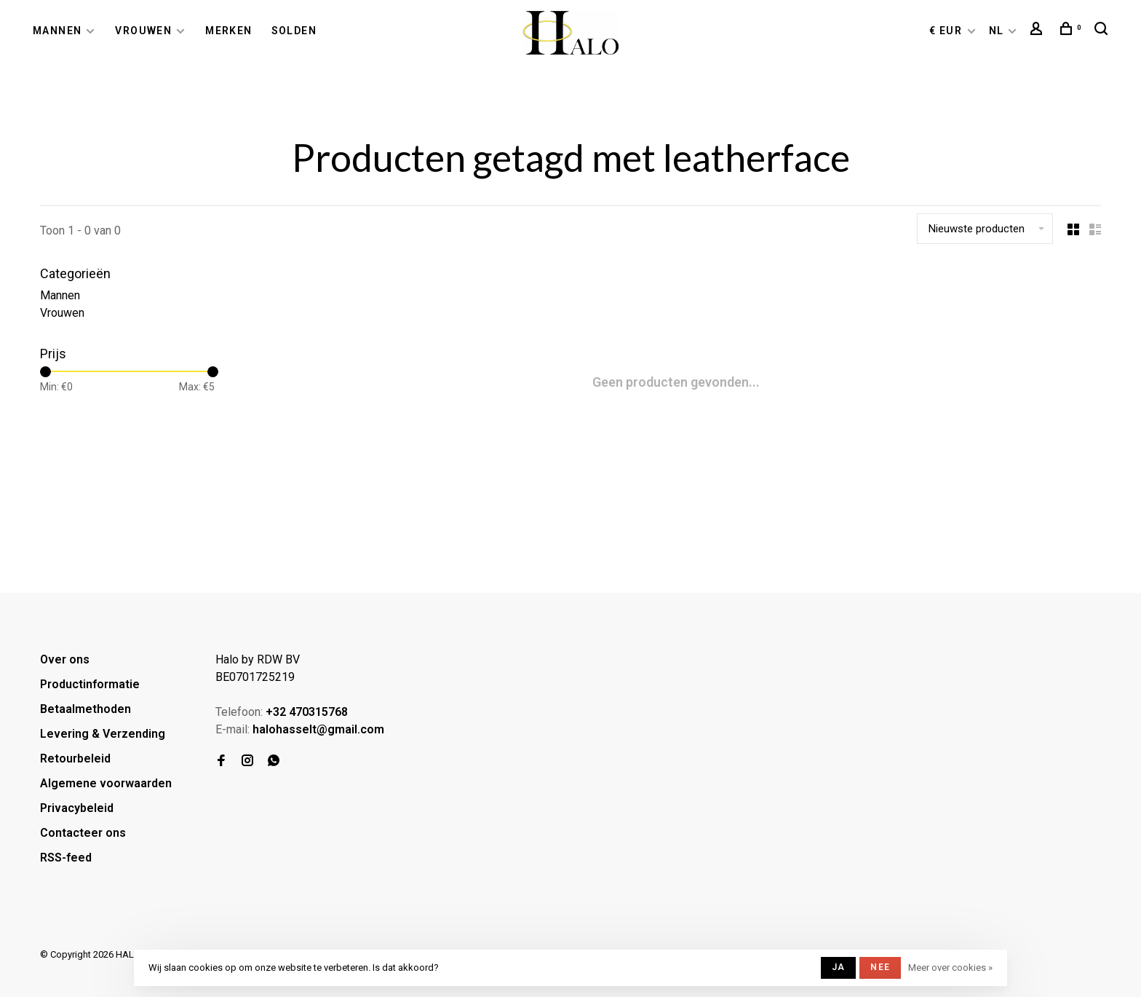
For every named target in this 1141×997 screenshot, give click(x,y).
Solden (294, 30)
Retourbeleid (75, 758)
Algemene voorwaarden (106, 783)
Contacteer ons (83, 833)
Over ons (65, 659)
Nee (880, 967)
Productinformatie (90, 684)
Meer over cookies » (950, 967)
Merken (228, 30)
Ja (838, 967)
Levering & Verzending (102, 734)
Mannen (57, 30)
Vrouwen (143, 30)
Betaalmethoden (85, 709)
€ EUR (947, 30)
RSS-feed (66, 857)
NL (996, 30)
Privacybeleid (77, 808)
